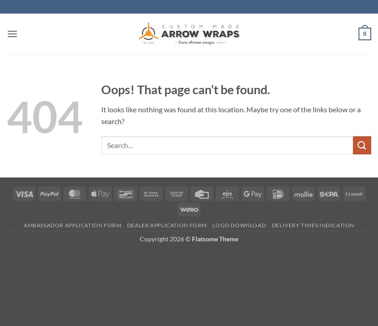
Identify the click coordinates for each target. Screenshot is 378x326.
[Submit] (362, 145)
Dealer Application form (167, 225)
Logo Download (239, 225)
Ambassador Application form (73, 225)
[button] (12, 34)
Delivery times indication (313, 225)
